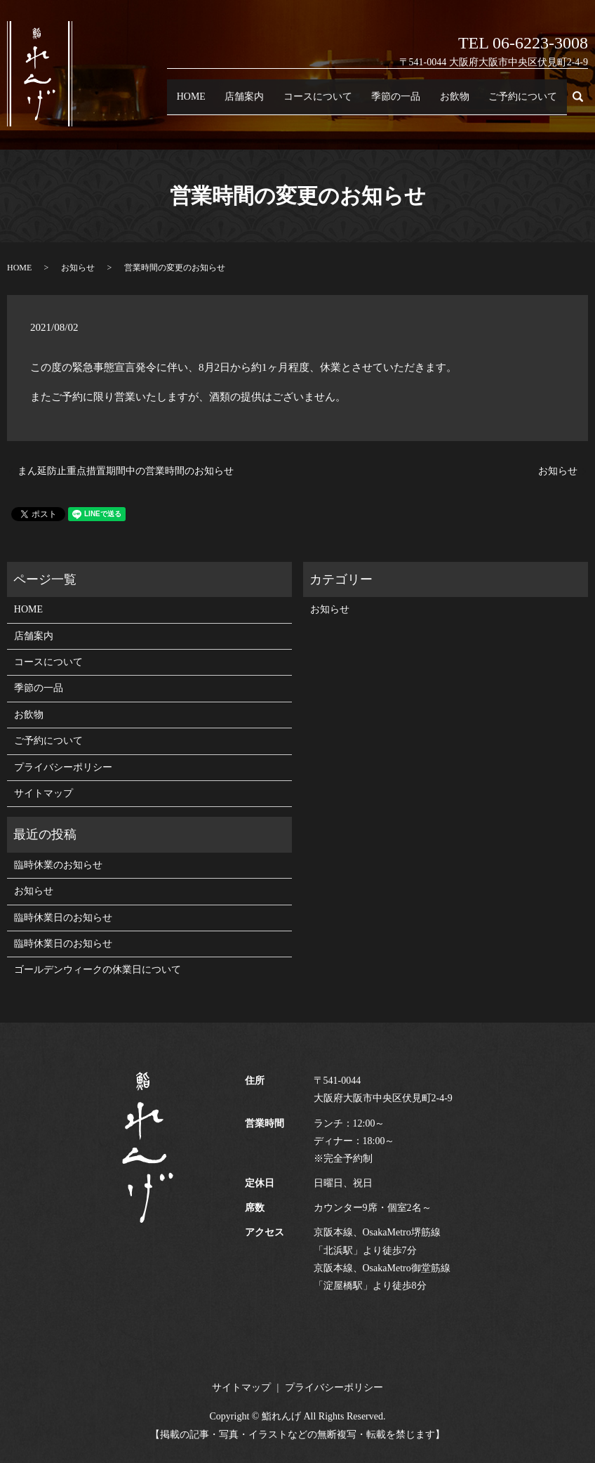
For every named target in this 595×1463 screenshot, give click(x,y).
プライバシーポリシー (63, 767)
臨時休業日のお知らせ (63, 917)
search (585, 103)
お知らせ (78, 268)
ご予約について (529, 103)
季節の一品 (425, 103)
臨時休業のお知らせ (58, 865)
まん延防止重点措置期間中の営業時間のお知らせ (126, 471)
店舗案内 (299, 103)
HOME (256, 103)
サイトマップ (43, 793)
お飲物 (473, 103)
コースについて (360, 103)
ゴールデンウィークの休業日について (97, 969)
